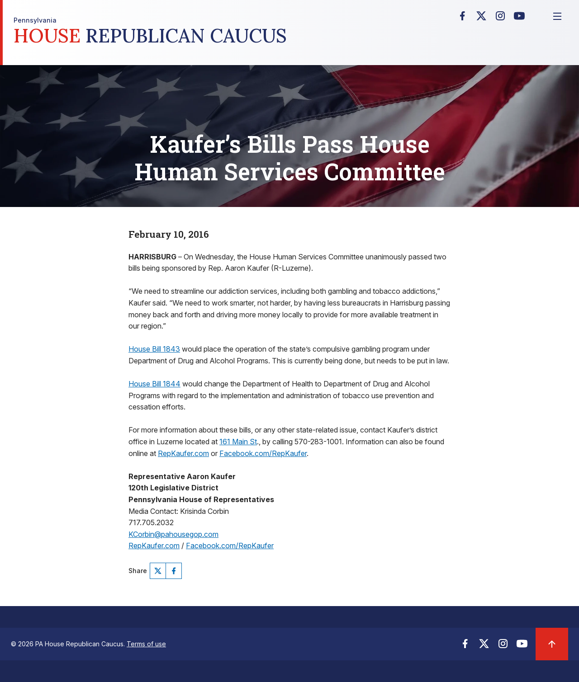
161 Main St (238, 441)
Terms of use (146, 644)
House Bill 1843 (154, 348)
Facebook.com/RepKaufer (263, 453)
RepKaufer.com (183, 453)
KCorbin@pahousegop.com (173, 534)
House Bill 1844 (154, 383)
